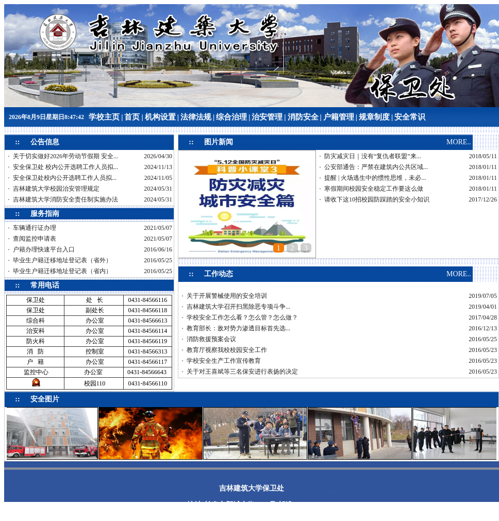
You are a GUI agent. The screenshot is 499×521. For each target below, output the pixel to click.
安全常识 (409, 117)
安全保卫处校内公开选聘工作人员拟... (65, 177)
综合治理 (231, 117)
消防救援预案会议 (211, 339)
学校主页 (104, 117)
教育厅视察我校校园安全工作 (227, 350)
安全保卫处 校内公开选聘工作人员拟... (65, 167)
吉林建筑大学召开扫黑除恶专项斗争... (238, 306)
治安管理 (267, 117)
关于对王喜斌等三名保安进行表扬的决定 (242, 371)
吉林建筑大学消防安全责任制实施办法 (65, 199)
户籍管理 (338, 117)
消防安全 (303, 117)
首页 (132, 117)
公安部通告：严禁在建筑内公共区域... (376, 167)
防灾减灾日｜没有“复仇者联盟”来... (372, 156)
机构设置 (160, 117)
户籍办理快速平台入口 (44, 249)
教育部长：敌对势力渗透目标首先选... (238, 328)
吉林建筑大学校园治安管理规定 (56, 188)
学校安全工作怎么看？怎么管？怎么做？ (242, 317)
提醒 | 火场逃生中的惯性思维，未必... (375, 177)
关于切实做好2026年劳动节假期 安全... (65, 156)
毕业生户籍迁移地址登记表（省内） (62, 271)
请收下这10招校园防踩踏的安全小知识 (376, 199)
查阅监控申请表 (34, 238)
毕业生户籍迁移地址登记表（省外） (62, 260)
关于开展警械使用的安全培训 (227, 295)
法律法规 (195, 117)
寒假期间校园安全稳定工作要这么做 (373, 188)
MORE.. (458, 142)
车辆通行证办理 (34, 227)
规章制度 (374, 117)
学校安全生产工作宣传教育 (224, 360)
